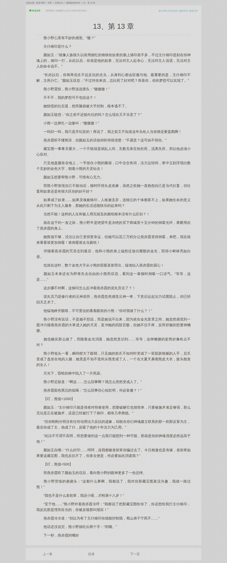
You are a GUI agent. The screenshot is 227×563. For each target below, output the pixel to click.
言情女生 (59, 3)
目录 (91, 554)
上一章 (47, 554)
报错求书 (183, 11)
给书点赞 (173, 11)
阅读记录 (193, 11)
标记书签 (163, 11)
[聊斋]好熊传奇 (73, 3)
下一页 (135, 554)
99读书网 (40, 3)
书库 (50, 3)
